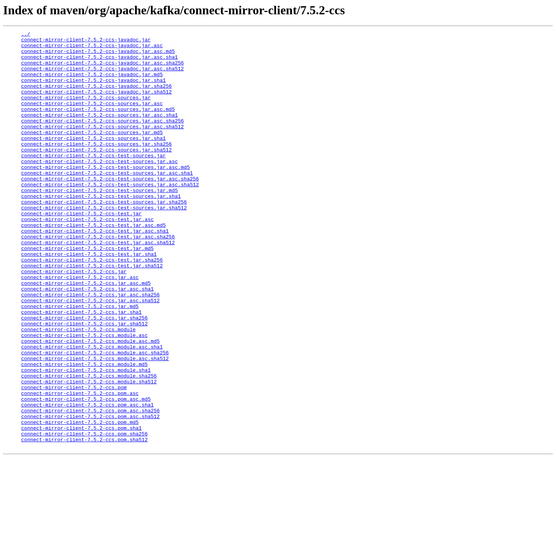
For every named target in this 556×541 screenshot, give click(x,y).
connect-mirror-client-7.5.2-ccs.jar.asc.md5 (86, 333)
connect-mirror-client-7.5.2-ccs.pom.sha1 (81, 507)
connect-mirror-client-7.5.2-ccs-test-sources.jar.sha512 (104, 243)
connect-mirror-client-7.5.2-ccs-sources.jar (86, 111)
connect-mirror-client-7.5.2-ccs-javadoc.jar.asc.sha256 (102, 69)
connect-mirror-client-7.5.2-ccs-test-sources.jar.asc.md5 (105, 194)
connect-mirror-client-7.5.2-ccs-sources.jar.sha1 (93, 160)
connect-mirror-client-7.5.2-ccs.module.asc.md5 (90, 403)
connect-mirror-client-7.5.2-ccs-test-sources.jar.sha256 (104, 236)
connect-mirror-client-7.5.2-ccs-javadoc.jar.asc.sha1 (99, 62)
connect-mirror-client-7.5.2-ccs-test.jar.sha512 (92, 313)
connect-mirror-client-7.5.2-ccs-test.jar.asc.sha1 (95, 271)
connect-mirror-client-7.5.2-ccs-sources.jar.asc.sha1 (99, 132)
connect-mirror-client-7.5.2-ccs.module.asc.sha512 (95, 424)
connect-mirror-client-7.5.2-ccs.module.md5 (84, 431)
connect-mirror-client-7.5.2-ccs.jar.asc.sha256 (90, 347)
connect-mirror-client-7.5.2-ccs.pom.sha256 (84, 514)
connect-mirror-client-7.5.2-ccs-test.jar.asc (87, 257)
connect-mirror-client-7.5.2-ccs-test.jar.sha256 (92, 306)
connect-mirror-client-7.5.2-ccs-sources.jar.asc (92, 118)
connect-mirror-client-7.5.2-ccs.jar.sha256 (84, 375)
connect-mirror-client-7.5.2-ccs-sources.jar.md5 (92, 153)
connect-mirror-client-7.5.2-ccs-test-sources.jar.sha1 (101, 229)
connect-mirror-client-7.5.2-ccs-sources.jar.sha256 (96, 166)
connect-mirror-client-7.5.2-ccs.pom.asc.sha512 (90, 493)
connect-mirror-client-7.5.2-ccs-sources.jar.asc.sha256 (102, 139)
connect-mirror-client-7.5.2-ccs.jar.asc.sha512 (90, 354)
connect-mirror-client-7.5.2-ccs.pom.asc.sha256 (90, 486)
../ (25, 34)
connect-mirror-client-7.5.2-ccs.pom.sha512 (84, 521)
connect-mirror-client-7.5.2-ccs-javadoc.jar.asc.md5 (98, 55)
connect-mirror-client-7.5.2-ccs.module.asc (84, 396)
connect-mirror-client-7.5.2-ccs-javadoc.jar (86, 41)
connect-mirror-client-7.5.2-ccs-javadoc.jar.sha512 (96, 104)
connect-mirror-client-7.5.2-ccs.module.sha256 (89, 445)
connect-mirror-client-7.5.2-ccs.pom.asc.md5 (86, 473)
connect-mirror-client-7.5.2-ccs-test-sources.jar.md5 (99, 222)
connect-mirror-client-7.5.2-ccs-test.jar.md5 (87, 292)
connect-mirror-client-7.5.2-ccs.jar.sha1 (81, 368)
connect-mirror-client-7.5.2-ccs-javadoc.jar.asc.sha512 (102, 76)
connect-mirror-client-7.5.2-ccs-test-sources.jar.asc (99, 187)
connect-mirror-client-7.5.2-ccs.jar (74, 319)
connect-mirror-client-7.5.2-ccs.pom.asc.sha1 (87, 479)
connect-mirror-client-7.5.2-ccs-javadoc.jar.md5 (92, 83)
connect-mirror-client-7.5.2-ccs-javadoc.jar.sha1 (93, 90)
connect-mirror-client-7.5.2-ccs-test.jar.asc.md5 (93, 264)
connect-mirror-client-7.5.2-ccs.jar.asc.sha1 (87, 340)
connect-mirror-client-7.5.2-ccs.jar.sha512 (84, 382)
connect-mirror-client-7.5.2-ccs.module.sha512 (89, 452)
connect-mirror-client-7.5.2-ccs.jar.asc (80, 326)
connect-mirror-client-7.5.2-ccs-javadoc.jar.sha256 (96, 97)
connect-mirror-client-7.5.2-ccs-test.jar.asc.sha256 (98, 278)
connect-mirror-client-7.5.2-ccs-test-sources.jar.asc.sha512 (110, 215)
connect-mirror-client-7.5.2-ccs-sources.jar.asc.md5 (98, 125)
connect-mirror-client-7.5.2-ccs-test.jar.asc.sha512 (98, 285)
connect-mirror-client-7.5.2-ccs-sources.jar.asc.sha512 (102, 146)
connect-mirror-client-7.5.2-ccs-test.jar (81, 250)
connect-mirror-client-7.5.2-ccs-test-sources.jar (93, 180)
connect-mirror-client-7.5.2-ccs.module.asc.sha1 (92, 410)
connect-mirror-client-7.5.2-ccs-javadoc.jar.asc (92, 48)
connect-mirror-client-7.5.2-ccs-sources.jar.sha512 (96, 173)
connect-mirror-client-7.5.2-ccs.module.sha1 (86, 438)
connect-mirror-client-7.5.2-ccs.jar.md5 (80, 361)
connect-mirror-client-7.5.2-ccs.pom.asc (80, 466)
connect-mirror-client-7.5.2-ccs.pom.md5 (80, 500)
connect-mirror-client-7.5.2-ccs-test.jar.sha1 (89, 299)
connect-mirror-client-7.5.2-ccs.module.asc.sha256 (95, 417)
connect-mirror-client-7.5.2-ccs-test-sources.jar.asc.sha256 (110, 208)
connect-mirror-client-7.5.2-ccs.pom (74, 459)
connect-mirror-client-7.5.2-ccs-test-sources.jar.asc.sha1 (107, 201)
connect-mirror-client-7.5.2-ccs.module (78, 389)
